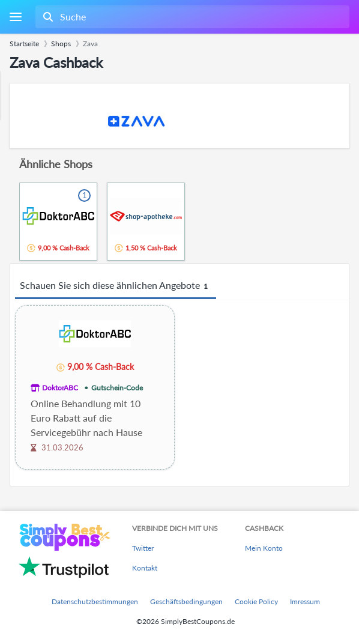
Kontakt (144, 567)
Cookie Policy (256, 601)
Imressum (305, 601)
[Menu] (15, 17)
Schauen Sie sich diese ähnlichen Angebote (115, 285)
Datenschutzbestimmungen (95, 601)
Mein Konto (264, 548)
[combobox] (191, 17)
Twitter (143, 548)
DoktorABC (60, 387)
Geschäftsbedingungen (186, 601)
